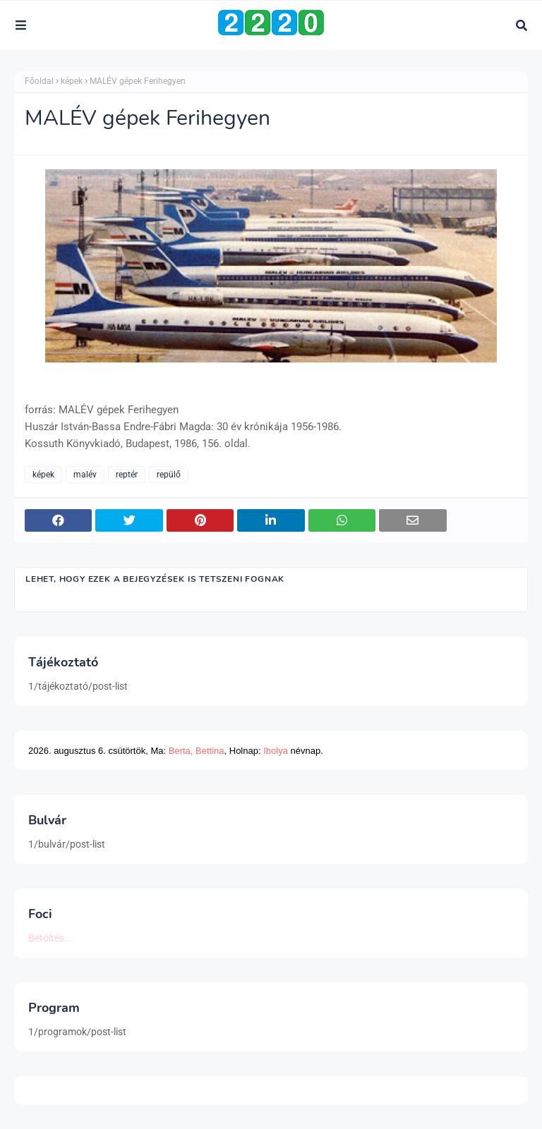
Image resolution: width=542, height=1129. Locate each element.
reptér (127, 475)
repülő (169, 475)
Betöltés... (50, 938)
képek (72, 81)
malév (85, 475)
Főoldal (39, 81)
